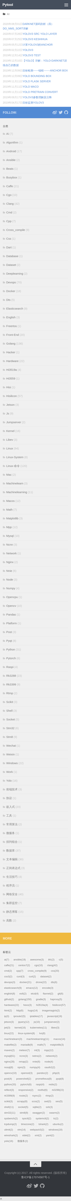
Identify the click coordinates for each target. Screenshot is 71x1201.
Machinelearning (16, 492)
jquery (23, 1022)
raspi (40, 1084)
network (51, 1056)
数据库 (10, 850)
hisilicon (59, 1005)
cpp (19, 971)
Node (9, 579)
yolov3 (28, 50)
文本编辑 (12, 859)
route (23, 1095)
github (9, 999)
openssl (27, 1073)
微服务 (10, 833)
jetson (9, 1022)
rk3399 (9, 1095)
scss (36, 1101)
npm (21, 1067)
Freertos (11, 326)
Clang (10, 203)
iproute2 (19, 1016)
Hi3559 (10, 378)
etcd (35, 993)
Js (7, 413)
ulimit (8, 1129)
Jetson (10, 404)
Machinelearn (14, 483)
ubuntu (58, 1124)
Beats (9, 168)
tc (55, 1118)
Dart (9, 247)
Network (11, 553)
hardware (11, 1005)
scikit (8, 1101)
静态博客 (12, 911)
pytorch (26, 1084)
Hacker (10, 352)
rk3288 (58, 1090)
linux (9, 1033)
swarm (54, 1112)
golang (25, 999)
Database (12, 256)
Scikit (9, 701)
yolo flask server (37, 81)
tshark (43, 1124)
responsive (25, 1090)
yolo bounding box (37, 76)
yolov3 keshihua (35, 39)
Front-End (12, 334)
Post (9, 632)
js (37, 1022)
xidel (26, 1135)
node (48, 1061)
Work (9, 771)
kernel (20, 1027)
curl (32, 976)
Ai (7, 133)
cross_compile (37, 971)
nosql (8, 1067)
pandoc (42, 1073)
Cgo (9, 194)
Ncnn (9, 544)
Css (8, 238)
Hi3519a (11, 369)
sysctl (26, 1118)
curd (21, 976)
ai (8, 14)
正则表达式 (13, 868)
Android (11, 151)
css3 (8, 976)
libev (55, 1027)
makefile (10, 1044)
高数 (9, 920)
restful (43, 1090)
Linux (9, 448)
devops (9, 982)
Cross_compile (15, 229)
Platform (11, 623)
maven (9, 1050)
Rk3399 (11, 684)
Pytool (7, 4)
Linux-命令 (13, 465)
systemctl (42, 1118)
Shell (9, 710)
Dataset (11, 264)
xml (38, 1135)
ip (6, 1016)
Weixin (10, 754)
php (56, 1073)
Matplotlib (12, 518)
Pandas (11, 614)
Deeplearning (14, 273)
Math (9, 509)
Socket (10, 719)
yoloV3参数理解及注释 (37, 97)
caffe (9, 965)
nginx (9, 1061)
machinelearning (38, 1039)
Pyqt (9, 640)
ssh (49, 1107)
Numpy (10, 588)
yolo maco (31, 86)
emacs (32, 988)
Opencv (11, 605)
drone (41, 982)
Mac (9, 474)
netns (36, 1056)
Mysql (10, 535)
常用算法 (12, 824)
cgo (38, 965)
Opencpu (12, 597)
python (10, 1084)
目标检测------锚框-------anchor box (45, 70)
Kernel (10, 430)
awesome (37, 959)
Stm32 (10, 728)
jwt (7, 1027)
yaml (50, 1135)
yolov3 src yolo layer (40, 33)
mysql (9, 1056)
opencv (10, 1073)
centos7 (24, 965)
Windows (12, 763)
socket (23, 1107)
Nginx (9, 562)
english (9, 993)
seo (58, 1101)
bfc (51, 959)
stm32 (9, 1112)
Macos (10, 500)
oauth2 (49, 1067)
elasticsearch (13, 988)
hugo (33, 1010)
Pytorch (11, 658)
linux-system (26, 1033)
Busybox (11, 177)
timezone (27, 1124)
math (41, 1044)
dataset (45, 976)
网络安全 (12, 894)
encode (47, 988)
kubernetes (38, 1027)
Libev (9, 439)
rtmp (49, 1095)
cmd (8, 971)
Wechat (11, 745)
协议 (9, 798)
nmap (23, 1061)
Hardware (12, 361)
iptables (36, 1016)
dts (54, 982)
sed (47, 1101)
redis (53, 1084)
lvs (42, 1033)
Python (10, 649)
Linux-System (14, 457)
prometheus (44, 1078)
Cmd (9, 212)
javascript (54, 1016)
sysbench (11, 1118)
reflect (9, 1090)
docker (25, 982)
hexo (27, 1005)
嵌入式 (10, 806)
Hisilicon (11, 396)
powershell (23, 1078)
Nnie (9, 570)
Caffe (9, 186)
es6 (23, 993)
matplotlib (57, 1044)
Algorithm (12, 142)
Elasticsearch (14, 308)
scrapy (22, 1101)
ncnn (24, 1056)
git (60, 993)
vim (21, 1129)
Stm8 (9, 736)
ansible (19, 959)
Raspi (9, 666)
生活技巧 (12, 876)
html (8, 1010)
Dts (8, 299)
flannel (48, 993)
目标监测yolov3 (33, 102)
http (19, 1010)
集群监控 (12, 903)
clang (52, 965)
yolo (8, 1141)
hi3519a (42, 1005)
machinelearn (13, 1039)
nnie (36, 1061)
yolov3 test (32, 55)
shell (9, 1107)
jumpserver (52, 1022)
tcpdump (10, 1124)
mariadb (27, 1044)
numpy (35, 1067)
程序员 (10, 885)
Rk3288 (11, 675)
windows (55, 1129)
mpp (48, 1050)
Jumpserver (13, 422)
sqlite (37, 1107)
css (55, 971)
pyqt (60, 1078)
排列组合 (12, 841)
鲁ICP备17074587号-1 (35, 1177)
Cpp (9, 221)
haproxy (56, 999)
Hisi (8, 387)
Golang (10, 343)
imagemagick (51, 1010)
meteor (24, 1050)
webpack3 (37, 1129)
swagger (38, 1112)
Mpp (9, 527)
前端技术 (12, 789)
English (11, 317)
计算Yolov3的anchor (38, 44)
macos (59, 1039)
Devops (11, 282)
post (8, 1078)
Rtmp (9, 693)
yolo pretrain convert (40, 92)
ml (37, 1050)
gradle (41, 999)
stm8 (24, 1112)
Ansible (11, 159)
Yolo (9, 780)
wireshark (11, 1135)
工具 (9, 815)
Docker (10, 291)
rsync (36, 1095)
